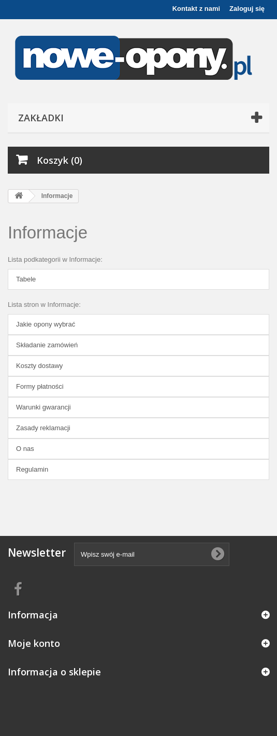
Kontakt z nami (196, 8)
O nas (25, 448)
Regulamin (32, 469)
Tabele (26, 279)
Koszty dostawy (39, 366)
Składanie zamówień (47, 345)
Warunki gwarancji (43, 407)
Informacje (48, 232)
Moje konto (34, 643)
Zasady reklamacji (43, 428)
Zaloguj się (247, 8)
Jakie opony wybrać (45, 324)
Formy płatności (40, 386)
